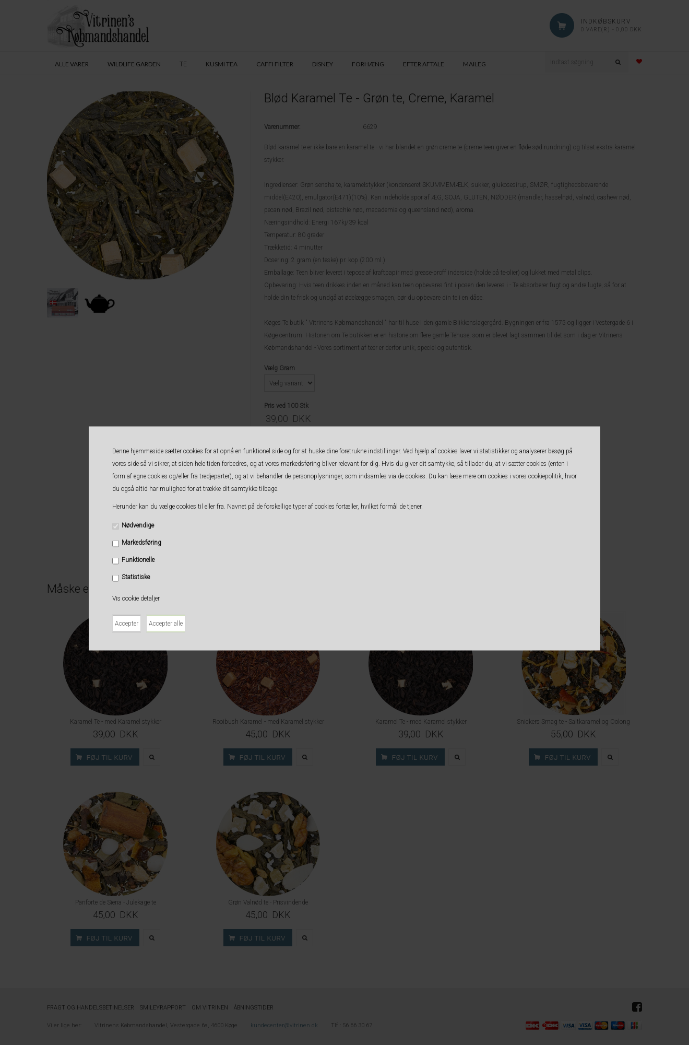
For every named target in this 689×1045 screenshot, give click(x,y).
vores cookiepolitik (537, 475)
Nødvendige (138, 525)
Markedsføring (141, 542)
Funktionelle (138, 559)
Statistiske (136, 576)
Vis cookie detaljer (136, 598)
